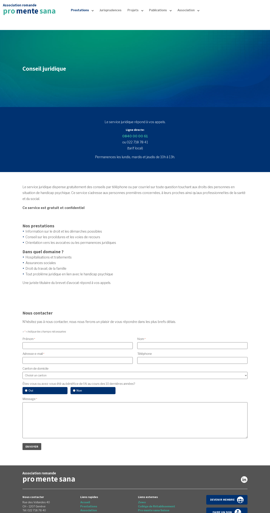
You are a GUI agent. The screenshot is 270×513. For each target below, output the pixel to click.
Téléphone (144, 354)
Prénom (28, 339)
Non (79, 390)
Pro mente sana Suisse (153, 510)
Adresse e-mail (33, 354)
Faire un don (254, 9)
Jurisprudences (110, 24)
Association (186, 24)
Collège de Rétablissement (156, 506)
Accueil (202, 9)
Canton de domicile (35, 368)
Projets (133, 24)
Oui (30, 390)
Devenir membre (227, 500)
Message (29, 399)
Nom (141, 339)
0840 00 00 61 (135, 136)
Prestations (80, 24)
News (216, 9)
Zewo (142, 502)
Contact (230, 9)
